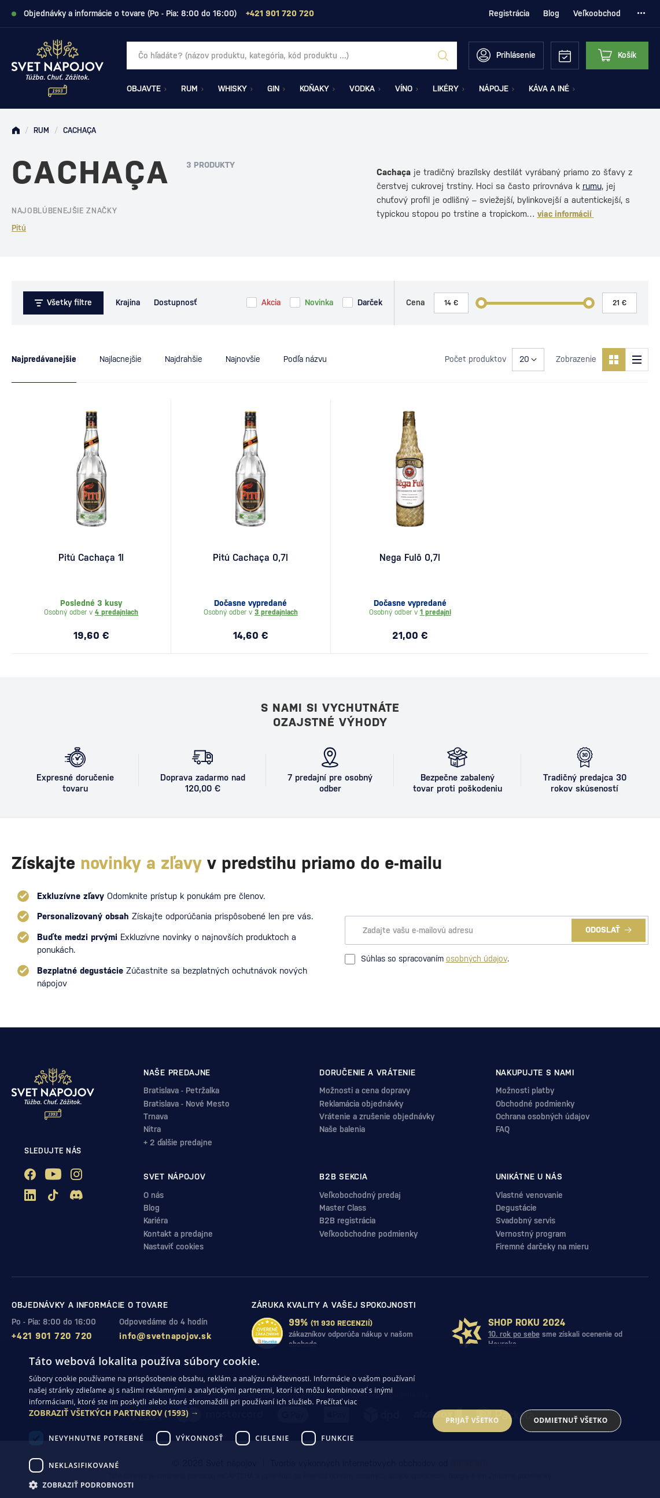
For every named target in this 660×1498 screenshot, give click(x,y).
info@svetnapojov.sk (165, 1336)
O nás (153, 1195)
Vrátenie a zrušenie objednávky (376, 1116)
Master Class (342, 1207)
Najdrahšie (183, 359)
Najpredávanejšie (44, 359)
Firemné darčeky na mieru (542, 1246)
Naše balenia (342, 1129)
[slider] (481, 303)
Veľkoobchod (597, 13)
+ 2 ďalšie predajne (177, 1142)
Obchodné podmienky (535, 1103)
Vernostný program (531, 1233)
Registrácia (509, 13)
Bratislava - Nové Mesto (186, 1103)
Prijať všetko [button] (472, 1420)
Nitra (152, 1129)
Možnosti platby (525, 1090)
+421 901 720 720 (52, 1336)
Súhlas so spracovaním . (427, 959)
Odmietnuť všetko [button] (570, 1420)
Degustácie (516, 1207)
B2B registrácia (347, 1220)
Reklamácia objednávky (361, 1103)
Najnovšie (243, 359)
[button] (222, 1413)
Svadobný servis (525, 1220)
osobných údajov (476, 958)
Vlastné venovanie (529, 1195)
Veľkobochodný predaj (360, 1195)
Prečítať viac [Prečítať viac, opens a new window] (336, 1402)
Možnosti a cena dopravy (364, 1090)
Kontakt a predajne (178, 1233)
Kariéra (155, 1220)
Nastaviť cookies (173, 1246)
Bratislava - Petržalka (181, 1090)
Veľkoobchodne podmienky (368, 1233)
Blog (551, 13)
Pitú (19, 227)
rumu (592, 186)
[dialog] (330, 1421)
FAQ (503, 1129)
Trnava (155, 1116)
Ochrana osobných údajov (542, 1116)
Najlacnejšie (120, 359)
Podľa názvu (305, 359)
